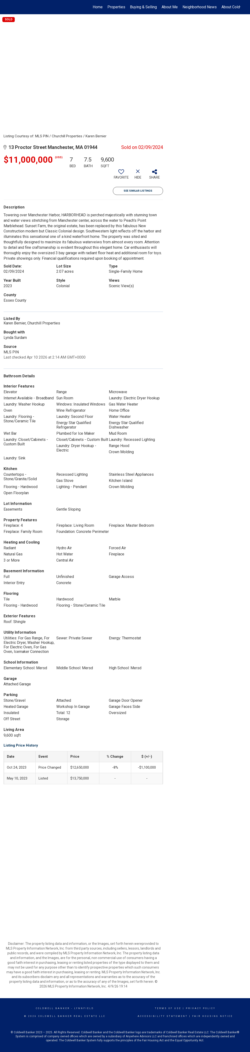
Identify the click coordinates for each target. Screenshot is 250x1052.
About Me (170, 7)
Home (98, 7)
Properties (116, 7)
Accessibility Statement (163, 1016)
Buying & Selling (143, 7)
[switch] (121, 176)
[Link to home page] (12, 7)
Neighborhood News (200, 7)
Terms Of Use (168, 1008)
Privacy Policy (201, 1008)
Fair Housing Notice (212, 1016)
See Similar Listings (138, 190)
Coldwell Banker (53, 1008)
